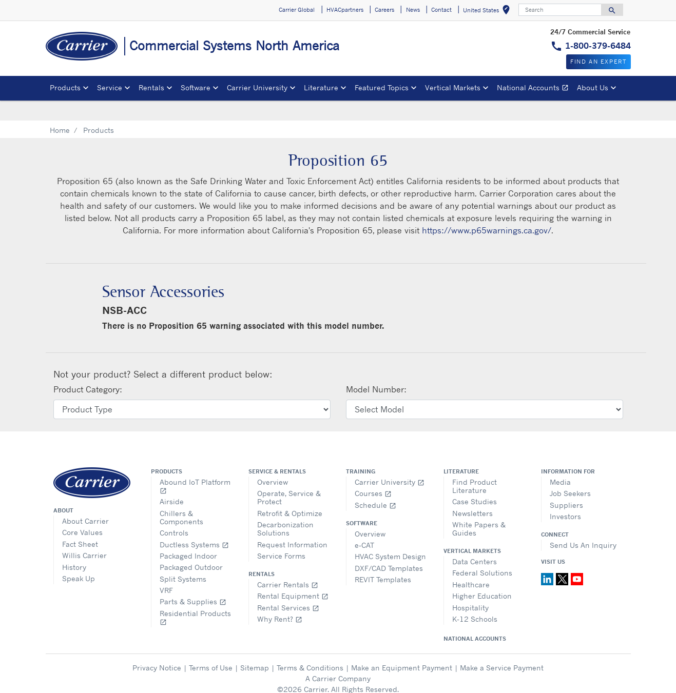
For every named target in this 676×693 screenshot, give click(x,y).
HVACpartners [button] (344, 9)
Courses (373, 472)
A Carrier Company (338, 658)
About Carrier (85, 500)
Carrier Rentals (287, 564)
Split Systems (183, 558)
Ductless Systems (194, 524)
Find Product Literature (474, 465)
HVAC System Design (390, 535)
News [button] (413, 9)
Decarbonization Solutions (285, 508)
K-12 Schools (474, 598)
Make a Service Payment (502, 647)
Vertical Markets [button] (452, 87)
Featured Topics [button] (382, 87)
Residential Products (195, 596)
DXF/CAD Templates (389, 547)
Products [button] (65, 87)
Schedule (375, 484)
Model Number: (376, 369)
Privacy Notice (156, 647)
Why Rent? (279, 598)
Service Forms (281, 535)
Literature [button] (321, 87)
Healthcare (471, 564)
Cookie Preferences (338, 679)
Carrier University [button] (257, 87)
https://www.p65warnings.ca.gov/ (486, 210)
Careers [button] (384, 9)
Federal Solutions (482, 552)
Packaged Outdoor (191, 546)
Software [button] (195, 87)
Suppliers (566, 484)
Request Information (292, 524)
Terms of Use (211, 647)
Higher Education (482, 575)
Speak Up (78, 557)
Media (560, 461)
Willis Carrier (84, 534)
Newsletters (472, 492)
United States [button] (488, 11)
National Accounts (535, 89)
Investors (565, 495)
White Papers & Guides (479, 508)
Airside (172, 481)
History (74, 546)
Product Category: (87, 369)
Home (60, 109)
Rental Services (288, 587)
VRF (166, 569)
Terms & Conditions (310, 647)
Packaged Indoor (188, 535)
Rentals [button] (151, 87)
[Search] (560, 10)
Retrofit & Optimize (289, 492)
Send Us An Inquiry (583, 524)
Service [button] (109, 87)
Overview (272, 461)
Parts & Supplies (193, 581)
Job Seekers (570, 472)
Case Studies (474, 481)
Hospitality (470, 587)
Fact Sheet (80, 523)
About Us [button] (592, 87)
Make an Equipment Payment (401, 647)
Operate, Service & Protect (289, 476)
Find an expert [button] (598, 61)
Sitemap (254, 647)
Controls (174, 512)
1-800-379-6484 (598, 46)
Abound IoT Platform (195, 465)
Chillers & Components (181, 496)
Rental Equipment (293, 575)
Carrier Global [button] (297, 9)
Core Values (82, 511)
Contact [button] (441, 9)
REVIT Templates (383, 559)
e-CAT (364, 524)
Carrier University (389, 461)
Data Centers (474, 541)
